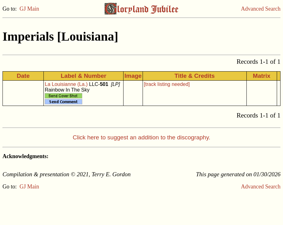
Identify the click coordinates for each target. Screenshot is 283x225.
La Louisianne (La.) (66, 84)
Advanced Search (260, 9)
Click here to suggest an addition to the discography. (141, 137)
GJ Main (29, 9)
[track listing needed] (167, 84)
